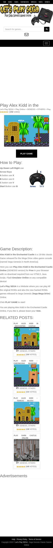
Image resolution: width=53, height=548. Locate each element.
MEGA (33, 2)
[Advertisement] (26, 74)
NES (41, 2)
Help (13, 539)
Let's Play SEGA (6, 109)
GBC (10, 2)
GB (4, 2)
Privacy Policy (22, 539)
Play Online (20, 109)
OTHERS (41, 109)
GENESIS (25, 2)
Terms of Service (35, 539)
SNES (47, 2)
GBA (16, 2)
